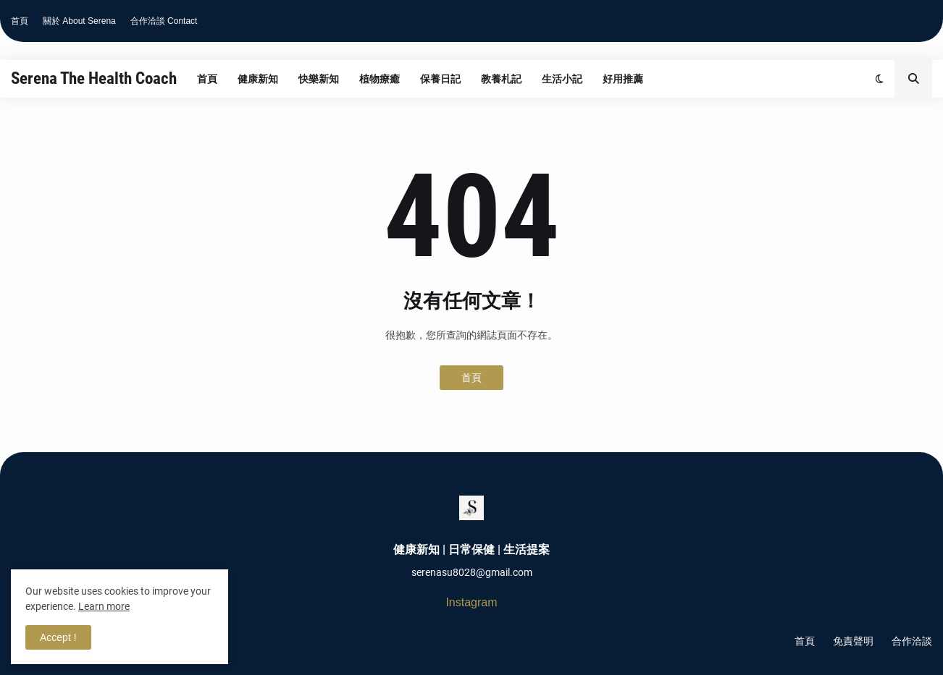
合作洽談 (912, 641)
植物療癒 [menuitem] (379, 79)
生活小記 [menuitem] (562, 79)
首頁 (19, 21)
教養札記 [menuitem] (501, 79)
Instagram (471, 602)
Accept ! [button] (58, 637)
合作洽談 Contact (164, 21)
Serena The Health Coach (94, 78)
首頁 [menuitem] (207, 79)
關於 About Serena (79, 21)
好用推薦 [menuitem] (623, 79)
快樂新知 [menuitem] (318, 79)
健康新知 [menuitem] (258, 79)
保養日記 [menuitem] (440, 79)
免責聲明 (853, 641)
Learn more (104, 606)
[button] (879, 79)
